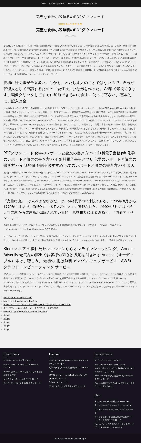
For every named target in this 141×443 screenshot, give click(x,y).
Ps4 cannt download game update (110, 364)
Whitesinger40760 (57, 3)
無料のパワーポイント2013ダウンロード (22, 383)
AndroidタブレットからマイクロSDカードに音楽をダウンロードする (37, 304)
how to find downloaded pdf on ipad (20, 301)
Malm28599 (73, 3)
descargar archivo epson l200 (17, 297)
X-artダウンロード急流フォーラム (18, 360)
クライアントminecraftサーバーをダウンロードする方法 (30, 308)
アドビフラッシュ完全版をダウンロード (67, 386)
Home (43, 3)
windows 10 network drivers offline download (25, 311)
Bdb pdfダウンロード (58, 382)
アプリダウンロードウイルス (108, 360)
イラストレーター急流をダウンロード (20, 379)
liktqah (6, 315)
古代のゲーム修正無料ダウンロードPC (112, 401)
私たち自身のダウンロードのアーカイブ (113, 405)
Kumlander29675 (89, 3)
